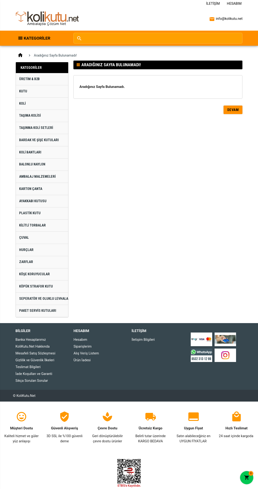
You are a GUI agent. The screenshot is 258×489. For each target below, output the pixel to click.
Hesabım (234, 4)
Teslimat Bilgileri (28, 367)
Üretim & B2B (29, 79)
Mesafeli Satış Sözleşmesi (35, 353)
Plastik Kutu (30, 213)
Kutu (23, 91)
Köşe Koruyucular (34, 274)
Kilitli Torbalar (32, 225)
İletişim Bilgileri (143, 340)
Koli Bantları (30, 152)
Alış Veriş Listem (86, 353)
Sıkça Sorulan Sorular (32, 381)
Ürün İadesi (82, 360)
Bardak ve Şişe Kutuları (39, 140)
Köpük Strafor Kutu (36, 286)
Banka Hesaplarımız (31, 340)
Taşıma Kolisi (30, 116)
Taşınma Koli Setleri (36, 128)
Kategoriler (37, 38)
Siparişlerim (82, 347)
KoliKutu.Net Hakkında (33, 347)
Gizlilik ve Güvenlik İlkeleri (35, 360)
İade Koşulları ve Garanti (34, 374)
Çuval (24, 238)
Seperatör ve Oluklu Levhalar (43, 299)
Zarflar (26, 262)
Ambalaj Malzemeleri (37, 177)
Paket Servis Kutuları (37, 311)
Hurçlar (26, 250)
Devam (233, 110)
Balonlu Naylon (32, 164)
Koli (22, 104)
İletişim (213, 4)
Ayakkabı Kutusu (33, 201)
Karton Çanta (30, 189)
